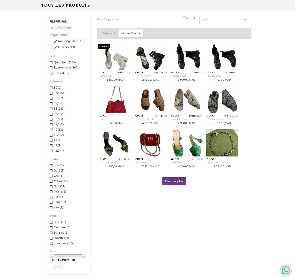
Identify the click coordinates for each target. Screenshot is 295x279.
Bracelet (61, 222)
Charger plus (174, 181)
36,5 (59, 93)
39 (58, 119)
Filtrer (57, 267)
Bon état (62, 72)
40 (58, 129)
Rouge (60, 202)
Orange (60, 191)
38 (58, 108)
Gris (58, 175)
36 (57, 87)
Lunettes (61, 238)
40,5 (59, 135)
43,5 (59, 150)
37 (58, 98)
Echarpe (61, 232)
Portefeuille (63, 243)
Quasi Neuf (65, 62)
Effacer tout (61, 28)
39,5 (59, 124)
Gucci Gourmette (217, 162)
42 (57, 145)
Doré (59, 170)
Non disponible (71, 41)
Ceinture (62, 227)
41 (57, 140)
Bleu (59, 165)
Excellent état (66, 67)
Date (224, 19)
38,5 (59, 114)
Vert (58, 207)
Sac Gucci (106, 119)
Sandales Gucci (145, 119)
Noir (59, 186)
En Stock (66, 47)
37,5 (59, 103)
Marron (61, 181)
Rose (59, 197)
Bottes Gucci (107, 75)
